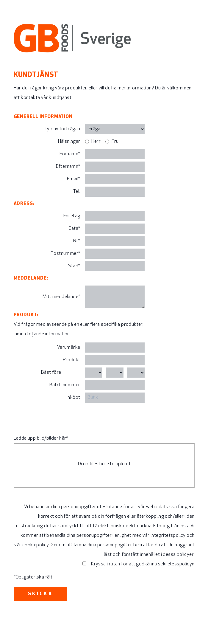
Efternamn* (68, 166)
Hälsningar (69, 141)
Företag (71, 216)
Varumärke (68, 347)
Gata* (74, 228)
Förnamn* (70, 154)
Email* (73, 179)
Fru (115, 141)
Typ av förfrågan (62, 129)
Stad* (74, 266)
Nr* (76, 241)
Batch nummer (64, 385)
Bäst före (51, 372)
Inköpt (73, 397)
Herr (96, 141)
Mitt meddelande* (61, 296)
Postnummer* (65, 253)
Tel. (76, 191)
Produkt (71, 360)
